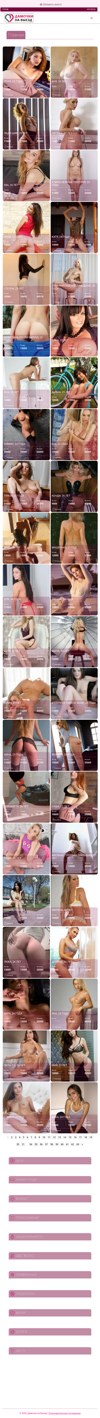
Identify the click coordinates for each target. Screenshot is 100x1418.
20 (18, 1144)
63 (77, 1144)
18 (85, 1137)
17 (80, 1137)
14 (64, 1137)
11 (49, 1137)
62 (72, 1144)
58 (51, 1144)
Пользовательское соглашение (65, 1413)
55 (36, 1144)
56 (41, 1144)
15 (70, 1137)
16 (75, 1137)
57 (46, 1144)
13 (59, 1137)
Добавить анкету (51, 4)
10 (44, 1137)
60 (62, 1144)
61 (67, 1144)
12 (54, 1137)
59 (57, 1144)
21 (23, 1144)
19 (91, 1137)
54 (30, 1144)
